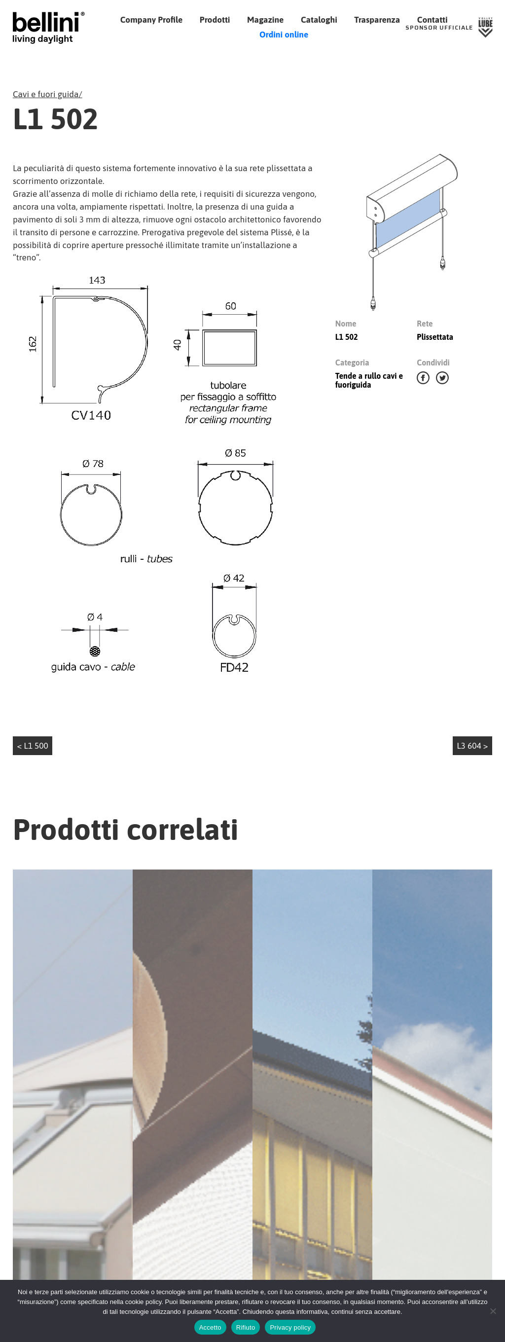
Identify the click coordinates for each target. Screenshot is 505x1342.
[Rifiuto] (493, 1311)
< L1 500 (32, 746)
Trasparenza (377, 20)
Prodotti (215, 20)
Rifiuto (245, 1327)
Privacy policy (290, 1327)
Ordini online (283, 34)
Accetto (210, 1327)
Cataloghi (319, 20)
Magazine (265, 20)
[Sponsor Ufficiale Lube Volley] (449, 27)
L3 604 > (472, 746)
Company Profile (151, 20)
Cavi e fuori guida (46, 94)
